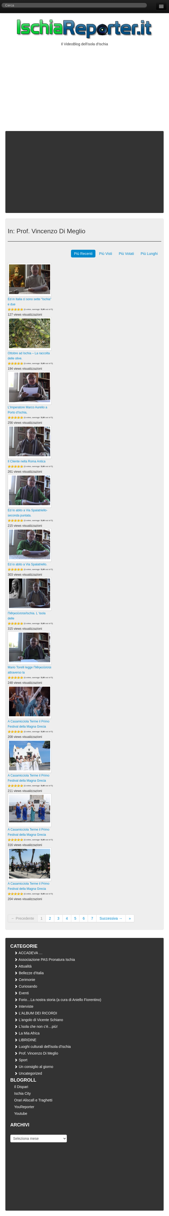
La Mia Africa (27, 1033)
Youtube (20, 1113)
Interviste (23, 1006)
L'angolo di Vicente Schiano (38, 1020)
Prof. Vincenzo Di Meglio (36, 1053)
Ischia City (22, 1093)
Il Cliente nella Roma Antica (27, 461)
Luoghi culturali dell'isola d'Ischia (42, 1047)
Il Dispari (21, 1087)
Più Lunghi (149, 254)
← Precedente (22, 918)
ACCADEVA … (28, 953)
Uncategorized (28, 1073)
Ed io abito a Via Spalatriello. (27, 564)
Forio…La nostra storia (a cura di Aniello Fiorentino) (57, 1000)
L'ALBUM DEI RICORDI (35, 1013)
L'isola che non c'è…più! (36, 1026)
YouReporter (24, 1107)
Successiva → (111, 918)
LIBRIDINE (25, 1040)
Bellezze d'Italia (29, 973)
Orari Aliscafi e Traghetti (33, 1100)
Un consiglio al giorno (33, 1067)
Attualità (23, 966)
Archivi (15, 1131)
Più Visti (105, 254)
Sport (20, 1060)
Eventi (21, 993)
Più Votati (126, 254)
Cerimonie (24, 980)
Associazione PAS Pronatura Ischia (44, 960)
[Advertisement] (84, 85)
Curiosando (25, 986)
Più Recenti (83, 254)
